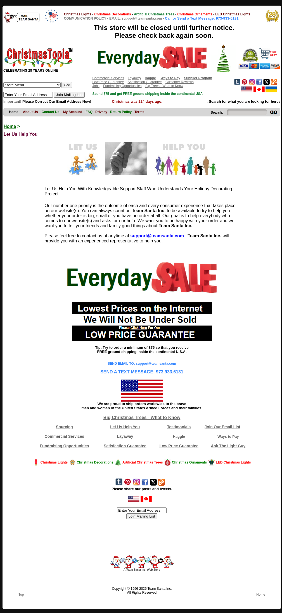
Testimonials (179, 427)
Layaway (134, 78)
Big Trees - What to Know (164, 86)
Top (21, 594)
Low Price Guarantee (108, 82)
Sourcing (64, 427)
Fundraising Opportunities (122, 86)
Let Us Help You (125, 427)
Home (10, 126)
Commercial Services (108, 78)
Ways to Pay (228, 436)
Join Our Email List (222, 427)
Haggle (179, 436)
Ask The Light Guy (228, 446)
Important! (12, 101)
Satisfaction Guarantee (145, 82)
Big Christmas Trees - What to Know (142, 417)
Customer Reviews (179, 82)
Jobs (95, 86)
